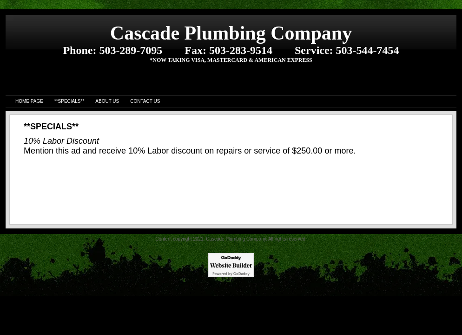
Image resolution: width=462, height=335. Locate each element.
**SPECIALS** (69, 101)
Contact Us (145, 101)
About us (107, 101)
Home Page (29, 101)
